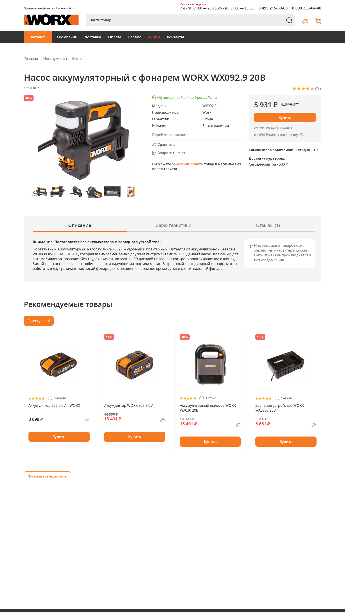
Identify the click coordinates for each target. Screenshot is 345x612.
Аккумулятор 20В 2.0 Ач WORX (54, 405)
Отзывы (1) (268, 225)
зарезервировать (187, 164)
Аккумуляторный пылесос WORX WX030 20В (208, 408)
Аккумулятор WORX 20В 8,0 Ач (130, 405)
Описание (79, 225)
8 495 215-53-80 (273, 8)
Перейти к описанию (171, 134)
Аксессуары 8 (38, 320)
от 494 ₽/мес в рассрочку (276, 134)
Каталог (38, 37)
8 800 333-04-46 (306, 8)
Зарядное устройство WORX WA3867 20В (279, 408)
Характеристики (173, 225)
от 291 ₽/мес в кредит (273, 128)
